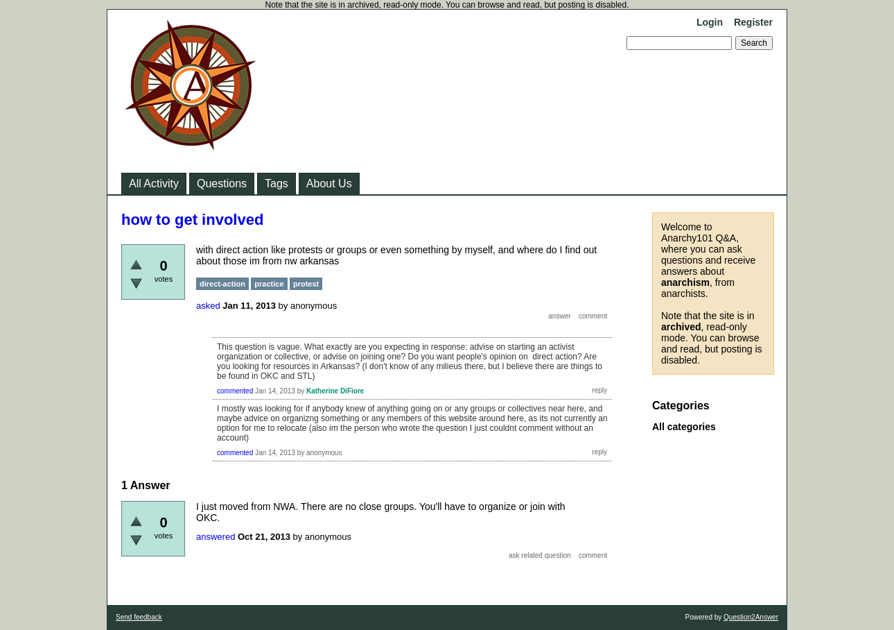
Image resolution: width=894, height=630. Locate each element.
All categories (684, 426)
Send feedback (139, 617)
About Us (329, 183)
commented (235, 391)
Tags (276, 183)
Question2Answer (751, 617)
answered (215, 536)
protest (306, 284)
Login (709, 22)
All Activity (154, 183)
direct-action (222, 284)
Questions (222, 183)
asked (208, 305)
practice (268, 284)
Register (753, 22)
